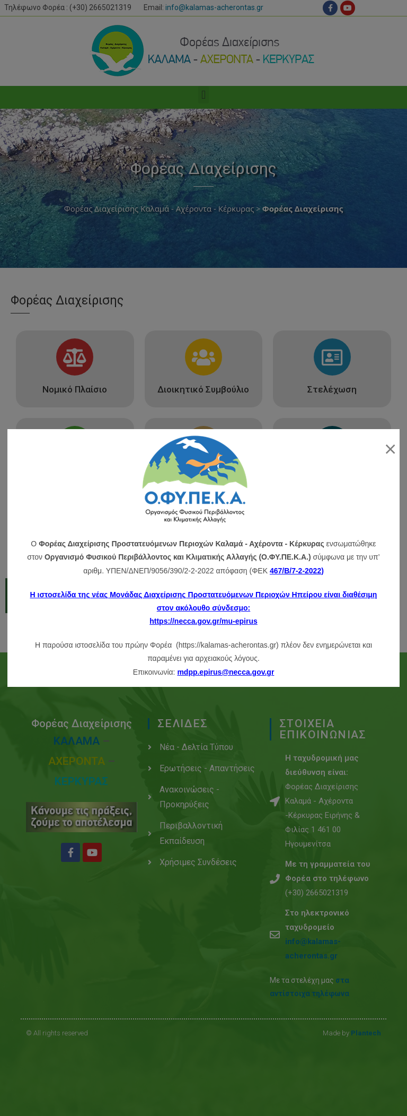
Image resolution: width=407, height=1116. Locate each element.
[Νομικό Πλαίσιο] (74, 357)
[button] (203, 94)
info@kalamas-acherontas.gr (214, 7)
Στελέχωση (332, 389)
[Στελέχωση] (332, 357)
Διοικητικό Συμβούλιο (203, 389)
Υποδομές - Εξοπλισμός (332, 477)
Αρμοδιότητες (75, 477)
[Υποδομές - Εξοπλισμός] (332, 444)
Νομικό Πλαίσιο (74, 389)
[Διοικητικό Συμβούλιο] (203, 357)
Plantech (366, 1033)
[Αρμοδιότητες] (74, 444)
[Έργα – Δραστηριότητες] (203, 444)
